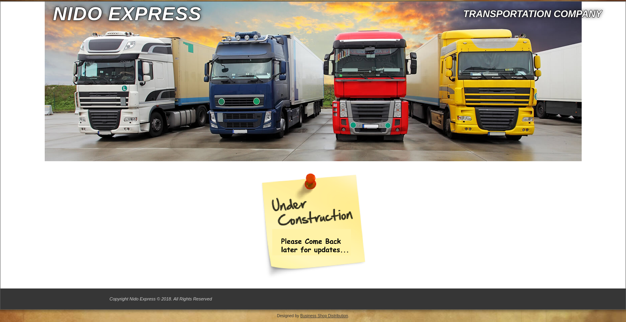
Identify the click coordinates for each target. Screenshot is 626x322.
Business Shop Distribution (324, 316)
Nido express (127, 13)
